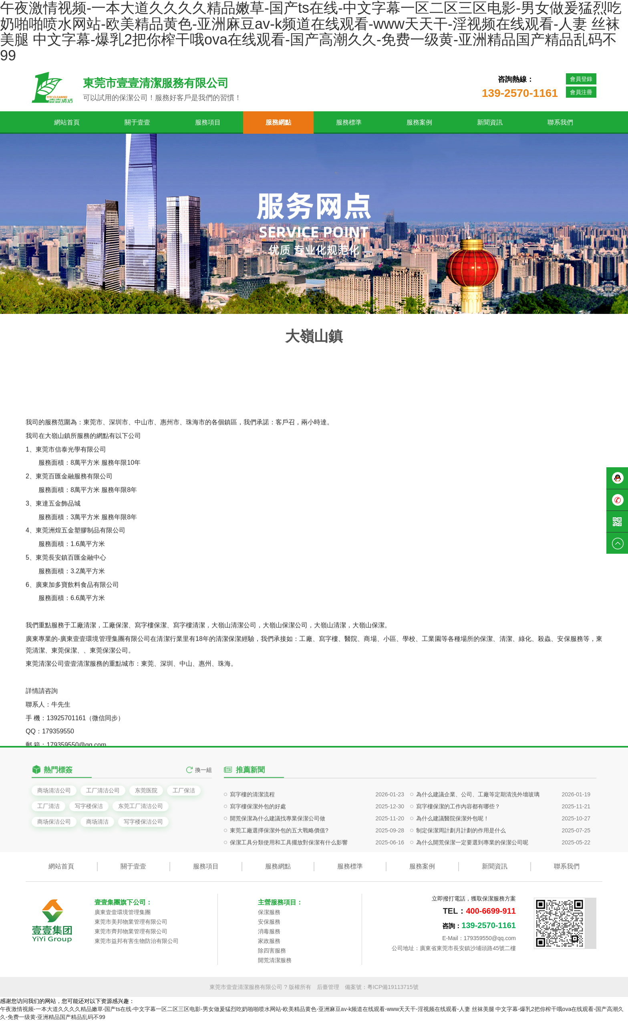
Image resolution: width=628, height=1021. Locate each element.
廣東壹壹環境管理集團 (123, 912)
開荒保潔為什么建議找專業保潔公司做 (277, 854)
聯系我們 (560, 122)
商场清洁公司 (54, 790)
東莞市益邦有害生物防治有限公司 (137, 941)
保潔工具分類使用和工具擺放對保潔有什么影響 (289, 878)
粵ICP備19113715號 (393, 987)
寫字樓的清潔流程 (252, 830)
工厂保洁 (184, 790)
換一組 (203, 779)
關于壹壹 (137, 122)
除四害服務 (272, 950)
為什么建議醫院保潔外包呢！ (452, 854)
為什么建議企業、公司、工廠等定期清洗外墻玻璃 (477, 830)
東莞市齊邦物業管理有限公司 (131, 931)
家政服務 (269, 941)
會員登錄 (581, 79)
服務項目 (208, 122)
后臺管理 (328, 987)
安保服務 (269, 921)
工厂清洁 (48, 806)
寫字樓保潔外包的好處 (258, 842)
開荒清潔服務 (275, 960)
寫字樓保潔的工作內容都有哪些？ (458, 842)
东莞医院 (146, 790)
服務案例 (419, 122)
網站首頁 (67, 122)
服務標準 (349, 122)
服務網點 (278, 122)
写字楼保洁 (89, 806)
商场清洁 (97, 821)
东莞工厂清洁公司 (140, 806)
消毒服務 (269, 931)
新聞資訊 (490, 122)
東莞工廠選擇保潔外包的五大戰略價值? (279, 866)
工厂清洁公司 (103, 790)
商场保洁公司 (54, 821)
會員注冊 (581, 92)
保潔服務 (269, 912)
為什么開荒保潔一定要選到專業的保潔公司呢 (472, 878)
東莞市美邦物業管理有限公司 (131, 921)
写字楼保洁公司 (143, 821)
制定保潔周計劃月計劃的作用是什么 (461, 866)
